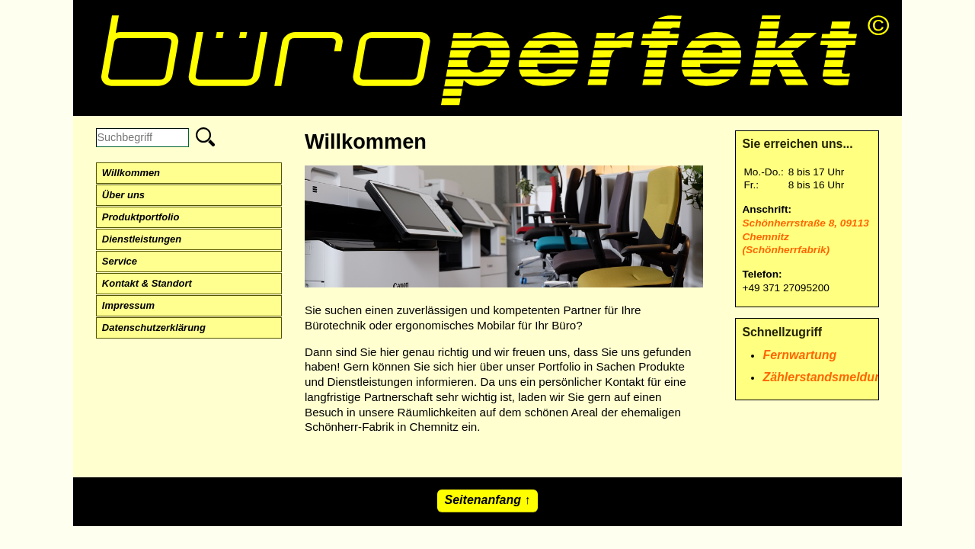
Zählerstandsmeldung (825, 377)
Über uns (123, 195)
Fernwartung (799, 354)
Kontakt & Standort (147, 283)
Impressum (128, 305)
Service (119, 261)
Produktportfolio (140, 217)
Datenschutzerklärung (154, 327)
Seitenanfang (483, 499)
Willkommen (131, 172)
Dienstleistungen (141, 239)
